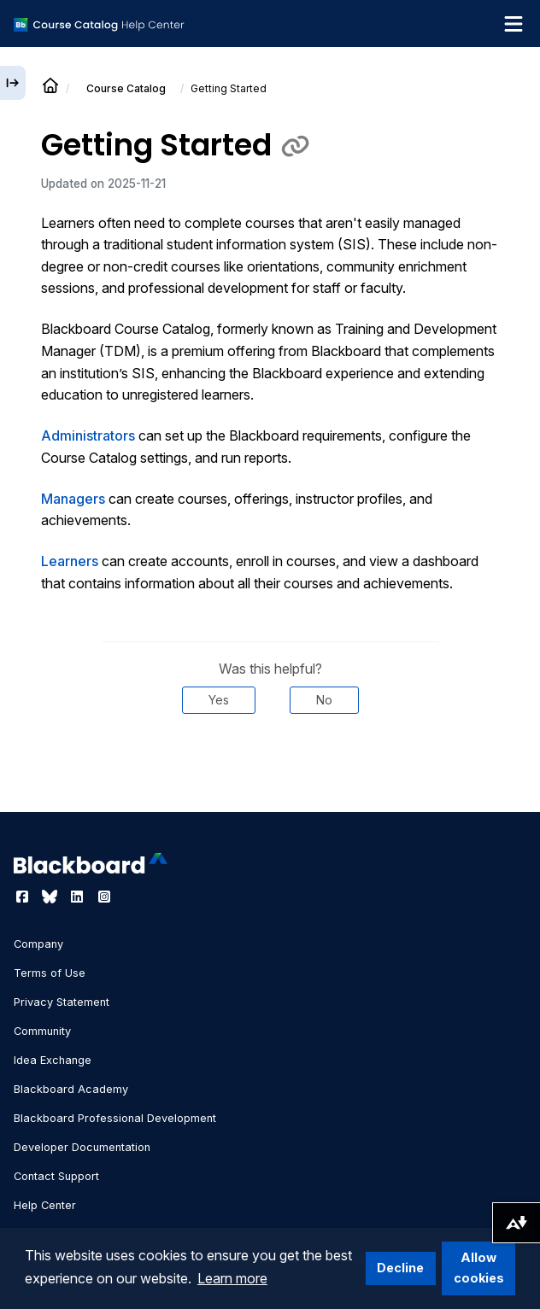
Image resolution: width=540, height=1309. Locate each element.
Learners (69, 561)
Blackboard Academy (71, 1089)
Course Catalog (126, 88)
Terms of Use (49, 973)
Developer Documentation (82, 1147)
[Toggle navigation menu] (513, 24)
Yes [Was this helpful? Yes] (218, 699)
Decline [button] (400, 1267)
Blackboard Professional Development (115, 1118)
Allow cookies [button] (479, 1267)
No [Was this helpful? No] (324, 699)
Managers (73, 498)
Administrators (88, 435)
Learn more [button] (232, 1278)
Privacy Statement (61, 1002)
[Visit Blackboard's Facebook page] (24, 896)
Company (38, 944)
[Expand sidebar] (13, 83)
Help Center (45, 1205)
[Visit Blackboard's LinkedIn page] (78, 896)
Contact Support (56, 1176)
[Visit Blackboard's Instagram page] (104, 896)
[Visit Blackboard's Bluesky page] (51, 896)
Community (42, 1031)
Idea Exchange (52, 1060)
